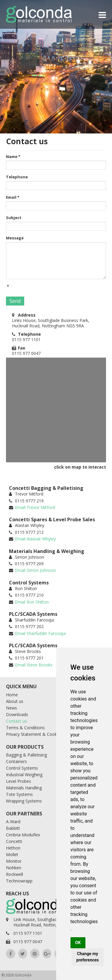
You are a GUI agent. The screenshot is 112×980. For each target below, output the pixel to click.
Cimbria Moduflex (23, 835)
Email (12, 197)
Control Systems (22, 768)
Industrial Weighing (24, 774)
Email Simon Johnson (35, 570)
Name (13, 156)
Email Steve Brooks (34, 665)
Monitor (14, 861)
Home (12, 695)
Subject (14, 217)
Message (15, 238)
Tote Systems (19, 794)
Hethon (13, 848)
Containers (16, 761)
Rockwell (14, 874)
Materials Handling (24, 788)
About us (14, 701)
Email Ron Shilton (32, 602)
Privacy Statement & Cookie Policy (39, 734)
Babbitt (13, 828)
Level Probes (18, 781)
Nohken (13, 867)
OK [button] (78, 942)
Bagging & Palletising (26, 755)
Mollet (12, 854)
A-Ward (13, 821)
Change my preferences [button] (87, 956)
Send (15, 301)
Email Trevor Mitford (35, 507)
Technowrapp (19, 881)
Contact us (16, 721)
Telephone (17, 177)
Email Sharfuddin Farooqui (40, 633)
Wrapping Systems (24, 801)
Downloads (17, 714)
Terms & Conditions (25, 727)
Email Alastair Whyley (35, 539)
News (11, 708)
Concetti (14, 841)
